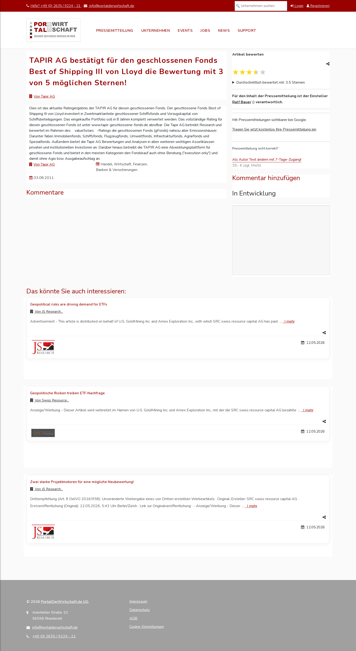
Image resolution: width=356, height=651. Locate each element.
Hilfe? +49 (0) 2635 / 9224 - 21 (53, 6)
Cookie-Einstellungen (146, 626)
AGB (133, 618)
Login (297, 6)
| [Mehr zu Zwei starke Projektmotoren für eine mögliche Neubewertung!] (251, 506)
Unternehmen (155, 30)
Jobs (205, 30)
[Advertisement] (281, 240)
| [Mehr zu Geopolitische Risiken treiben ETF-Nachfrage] (307, 410)
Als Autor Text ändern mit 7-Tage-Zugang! (266, 159)
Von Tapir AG (44, 96)
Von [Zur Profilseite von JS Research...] (46, 311)
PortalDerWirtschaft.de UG (64, 601)
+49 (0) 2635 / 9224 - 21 (54, 636)
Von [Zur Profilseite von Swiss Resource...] (49, 400)
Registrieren (318, 6)
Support (247, 30)
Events (185, 30)
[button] (178, 333)
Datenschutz (139, 609)
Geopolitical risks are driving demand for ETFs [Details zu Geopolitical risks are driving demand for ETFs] (68, 304)
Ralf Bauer (241, 102)
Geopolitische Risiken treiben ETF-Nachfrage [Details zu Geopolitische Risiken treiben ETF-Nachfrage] (67, 393)
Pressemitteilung (114, 30)
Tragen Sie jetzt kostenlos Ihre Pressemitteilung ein (274, 129)
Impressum (138, 601)
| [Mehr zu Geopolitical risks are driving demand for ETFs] (289, 321)
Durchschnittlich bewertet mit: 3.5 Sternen (270, 82)
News (224, 30)
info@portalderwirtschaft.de (109, 6)
